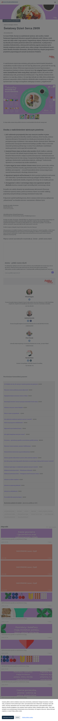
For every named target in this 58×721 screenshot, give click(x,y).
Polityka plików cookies (27, 717)
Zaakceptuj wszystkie (8, 717)
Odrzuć (17, 717)
